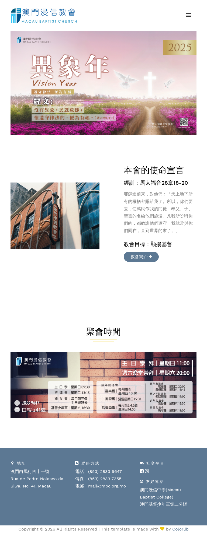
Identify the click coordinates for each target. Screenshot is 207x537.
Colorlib (180, 529)
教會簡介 (141, 256)
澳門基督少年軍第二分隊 (163, 504)
